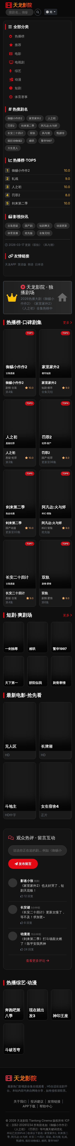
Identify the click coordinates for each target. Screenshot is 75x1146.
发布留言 (23, 864)
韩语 (30, 264)
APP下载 (29, 1106)
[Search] (20, 12)
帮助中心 (46, 1106)
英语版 (22, 264)
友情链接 (54, 1101)
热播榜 (17, 36)
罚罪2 (16, 195)
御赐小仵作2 (21, 170)
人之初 (16, 187)
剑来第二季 (20, 203)
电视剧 (17, 62)
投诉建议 (37, 1101)
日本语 (39, 264)
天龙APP (10, 264)
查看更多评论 (37, 961)
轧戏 (15, 179)
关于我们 (20, 1101)
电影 (15, 54)
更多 (67, 322)
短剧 (15, 88)
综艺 (15, 71)
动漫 (15, 79)
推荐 (15, 45)
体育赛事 (18, 97)
